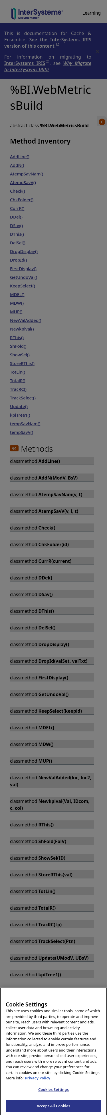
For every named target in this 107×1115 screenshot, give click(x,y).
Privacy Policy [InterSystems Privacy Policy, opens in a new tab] (38, 1083)
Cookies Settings (53, 1094)
